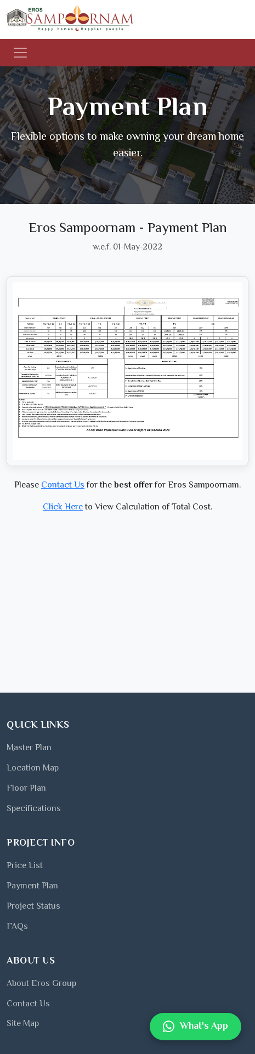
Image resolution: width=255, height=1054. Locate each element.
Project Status (33, 907)
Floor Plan (26, 789)
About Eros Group (41, 984)
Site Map (23, 1024)
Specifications (34, 809)
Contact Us (62, 485)
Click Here (63, 507)
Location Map (33, 768)
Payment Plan (32, 886)
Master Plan (29, 748)
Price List (25, 866)
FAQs (17, 927)
